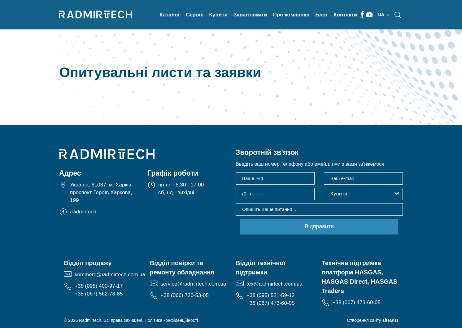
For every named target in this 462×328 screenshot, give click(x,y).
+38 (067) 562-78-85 (99, 294)
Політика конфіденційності (171, 320)
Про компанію (291, 15)
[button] (363, 194)
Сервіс (194, 15)
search (398, 15)
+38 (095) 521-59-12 (270, 295)
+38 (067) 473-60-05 (270, 303)
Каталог (170, 15)
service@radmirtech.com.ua (193, 284)
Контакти (345, 15)
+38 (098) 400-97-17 (99, 286)
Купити (218, 15)
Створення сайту (372, 320)
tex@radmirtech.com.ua (274, 284)
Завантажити (250, 15)
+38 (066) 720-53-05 (185, 295)
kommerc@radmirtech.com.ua (110, 275)
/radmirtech (83, 212)
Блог (321, 15)
